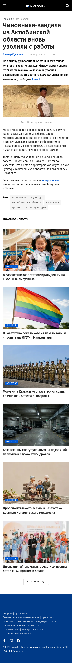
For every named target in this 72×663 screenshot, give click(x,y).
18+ (52, 621)
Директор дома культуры (29, 207)
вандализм (19, 197)
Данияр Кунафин (13, 54)
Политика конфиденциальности (22, 629)
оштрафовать (50, 180)
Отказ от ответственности (18, 621)
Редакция (42, 621)
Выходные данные (14, 625)
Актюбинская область (26, 202)
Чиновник (52, 202)
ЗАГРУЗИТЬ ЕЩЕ (36, 582)
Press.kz (37, 79)
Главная (7, 19)
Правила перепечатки (16, 633)
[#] (36, 5)
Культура (37, 197)
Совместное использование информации (28, 617)
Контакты (33, 625)
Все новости (22, 19)
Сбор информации (14, 613)
